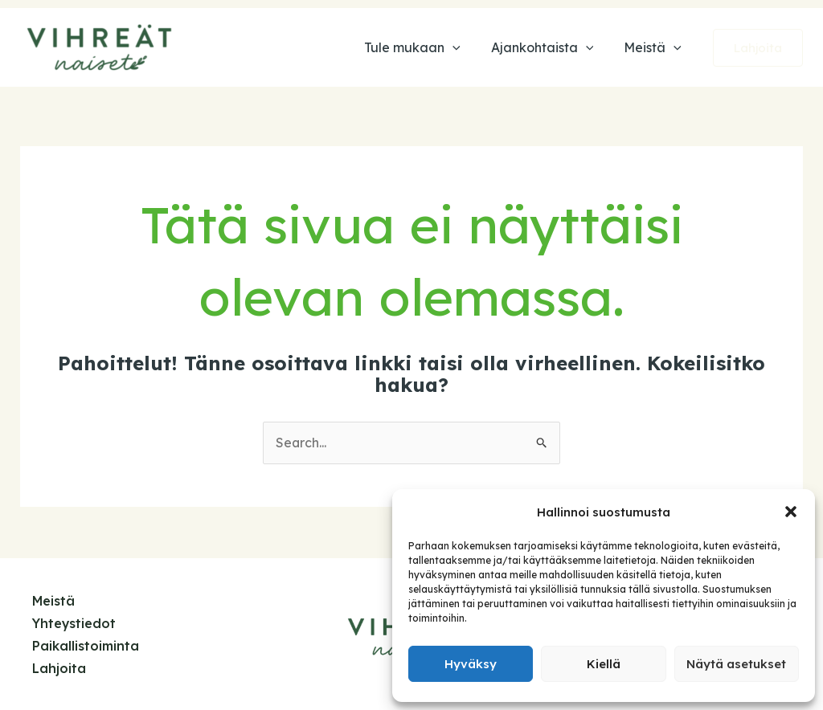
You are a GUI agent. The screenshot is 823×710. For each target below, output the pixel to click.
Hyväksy (470, 663)
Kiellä (603, 663)
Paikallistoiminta (85, 645)
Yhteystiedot (74, 623)
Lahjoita (59, 667)
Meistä (54, 602)
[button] (791, 512)
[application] (465, 47)
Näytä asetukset (736, 663)
